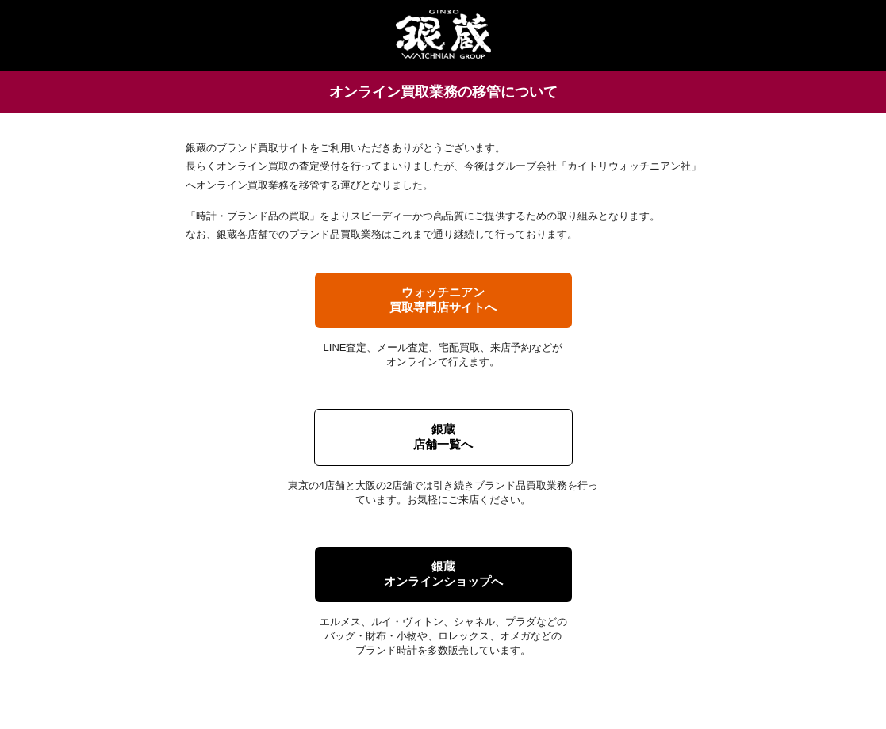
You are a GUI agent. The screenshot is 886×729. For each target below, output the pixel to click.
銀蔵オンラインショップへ (443, 573)
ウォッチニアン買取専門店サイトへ (443, 299)
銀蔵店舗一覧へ (443, 436)
